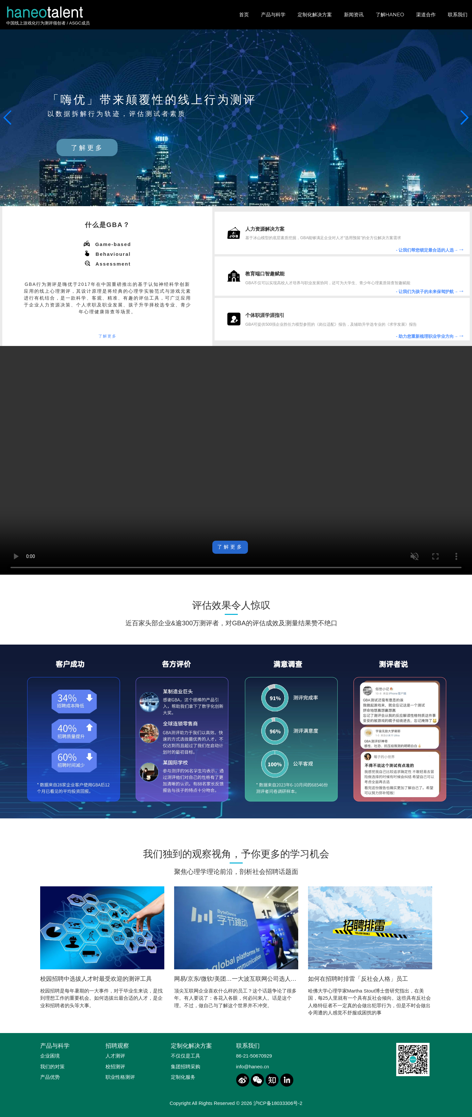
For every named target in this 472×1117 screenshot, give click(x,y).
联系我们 (457, 14)
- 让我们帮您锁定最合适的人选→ (430, 250)
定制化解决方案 (315, 14)
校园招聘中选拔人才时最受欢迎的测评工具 (96, 979)
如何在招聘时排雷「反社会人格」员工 (358, 979)
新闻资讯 (354, 14)
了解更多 (87, 147)
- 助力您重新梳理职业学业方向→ (430, 336)
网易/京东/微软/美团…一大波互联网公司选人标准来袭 (244, 979)
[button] (464, 117)
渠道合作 (426, 14)
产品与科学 (273, 14)
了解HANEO (390, 14)
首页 (244, 14)
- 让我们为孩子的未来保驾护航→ (430, 291)
